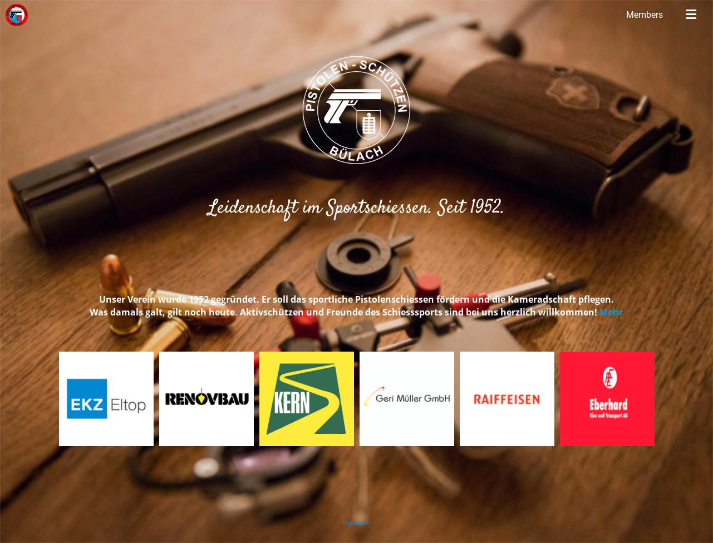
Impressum (356, 522)
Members (644, 14)
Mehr (611, 312)
